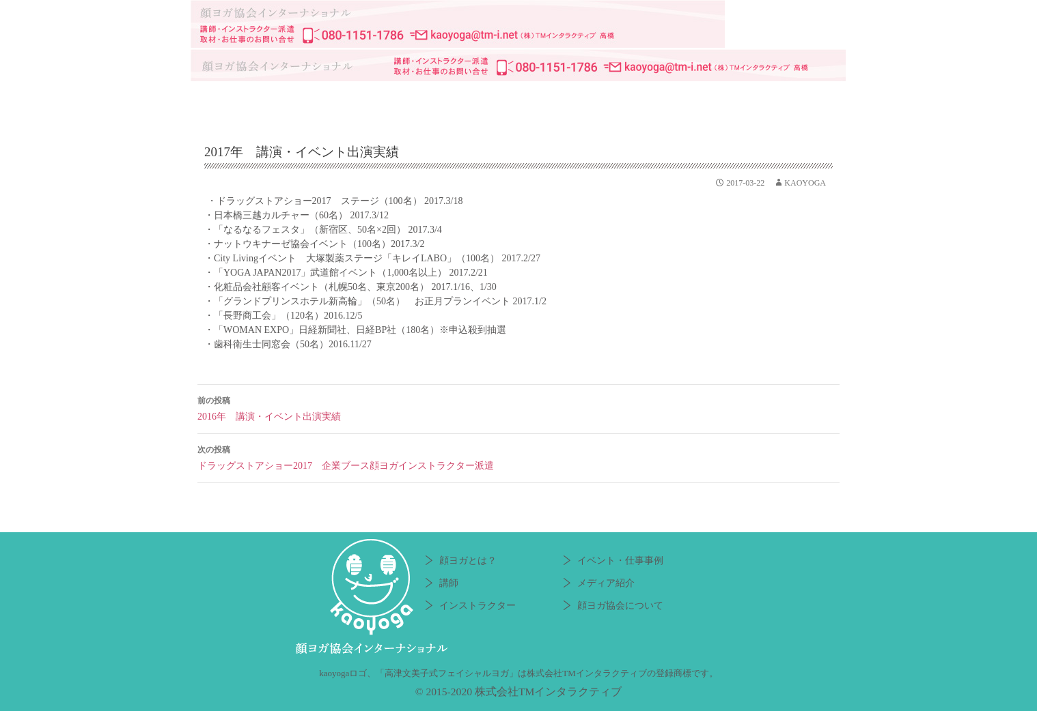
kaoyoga (805, 183)
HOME (225, 100)
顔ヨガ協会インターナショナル (518, 24)
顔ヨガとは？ (300, 100)
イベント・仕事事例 (570, 100)
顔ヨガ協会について (778, 100)
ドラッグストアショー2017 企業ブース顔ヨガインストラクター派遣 (518, 456)
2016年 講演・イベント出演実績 (518, 407)
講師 (371, 100)
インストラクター (457, 100)
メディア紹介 (669, 100)
